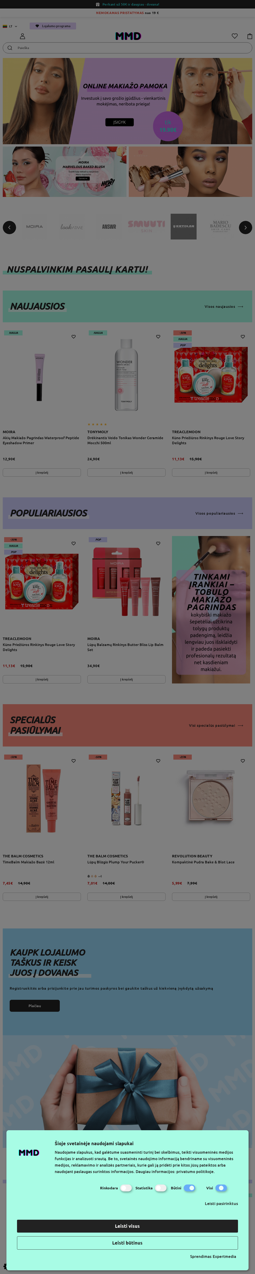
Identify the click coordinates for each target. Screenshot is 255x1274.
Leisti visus (127, 1226)
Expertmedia (224, 1256)
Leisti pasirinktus (221, 1203)
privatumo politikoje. (195, 1171)
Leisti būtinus (127, 1242)
